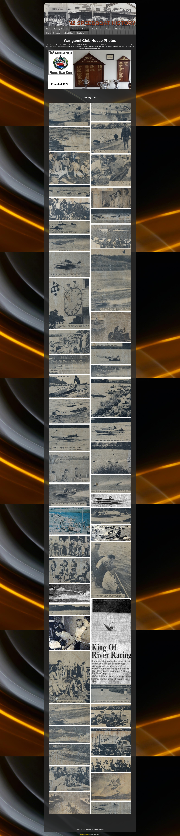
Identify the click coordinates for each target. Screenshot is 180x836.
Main (48, 29)
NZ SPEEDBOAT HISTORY (101, 23)
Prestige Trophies (61, 29)
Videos (108, 29)
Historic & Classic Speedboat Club (59, 33)
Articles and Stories (79, 29)
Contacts (80, 33)
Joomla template (84, 834)
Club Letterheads (121, 29)
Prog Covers (96, 29)
